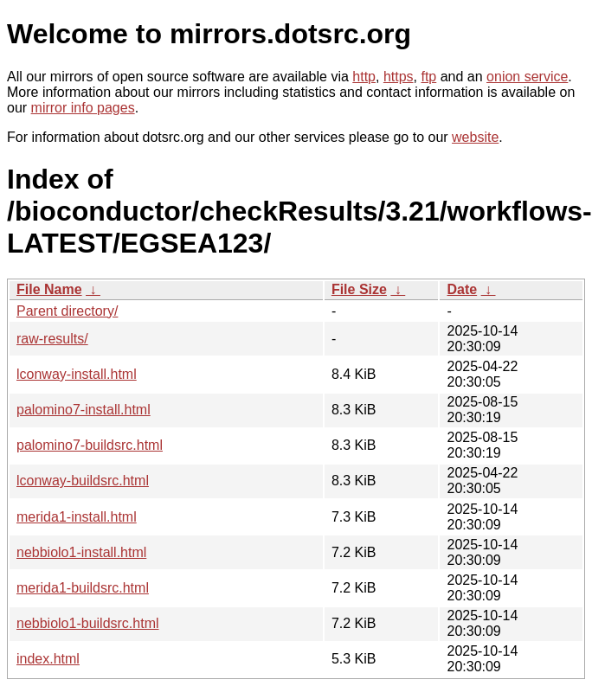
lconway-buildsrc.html (82, 480)
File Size (359, 289)
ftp (428, 76)
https (398, 76)
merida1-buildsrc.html (82, 587)
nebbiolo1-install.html (81, 552)
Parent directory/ (67, 311)
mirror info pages (83, 107)
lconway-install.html (76, 374)
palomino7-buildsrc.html (89, 445)
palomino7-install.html (83, 409)
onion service (527, 76)
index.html (48, 658)
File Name (49, 289)
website (475, 137)
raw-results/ (52, 338)
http (364, 76)
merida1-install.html (76, 517)
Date (462, 289)
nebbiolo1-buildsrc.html (87, 623)
